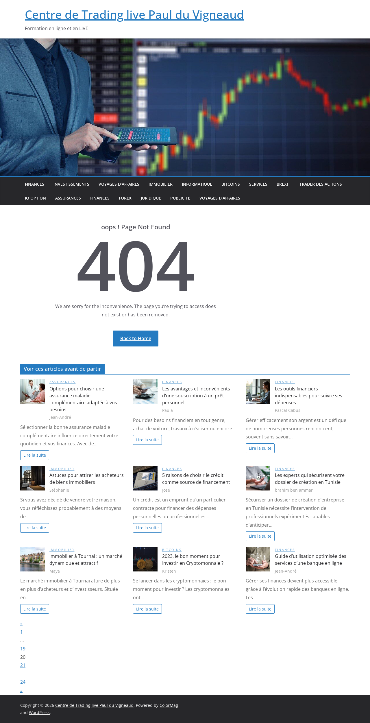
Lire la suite (34, 455)
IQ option (35, 198)
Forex (125, 198)
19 (22, 648)
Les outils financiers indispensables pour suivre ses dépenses (308, 396)
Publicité (180, 198)
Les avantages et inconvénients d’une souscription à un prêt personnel (196, 396)
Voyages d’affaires (119, 184)
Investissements (71, 184)
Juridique (151, 198)
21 (22, 665)
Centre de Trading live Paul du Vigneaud (134, 14)
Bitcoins (230, 184)
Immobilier (161, 184)
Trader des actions (320, 184)
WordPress (39, 712)
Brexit (283, 184)
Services (258, 184)
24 (22, 682)
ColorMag (169, 705)
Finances (34, 184)
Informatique (197, 184)
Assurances (68, 198)
